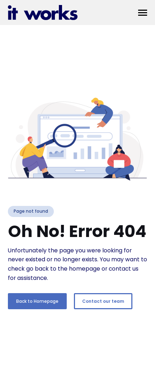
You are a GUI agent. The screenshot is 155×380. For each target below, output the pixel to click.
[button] (142, 13)
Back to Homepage (37, 301)
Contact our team (103, 301)
